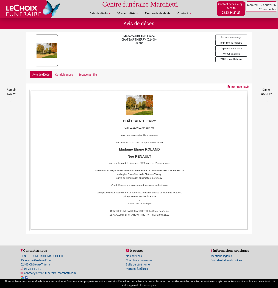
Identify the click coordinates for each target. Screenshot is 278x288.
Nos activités (127, 13)
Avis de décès (99, 13)
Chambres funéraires (139, 260)
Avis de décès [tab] (40, 74)
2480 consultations (231, 59)
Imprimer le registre (231, 42)
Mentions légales (221, 256)
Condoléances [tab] (64, 74)
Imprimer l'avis (238, 87)
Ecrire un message (231, 37)
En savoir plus (148, 285)
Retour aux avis (231, 53)
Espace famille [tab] (88, 74)
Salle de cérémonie (138, 264)
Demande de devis (157, 13)
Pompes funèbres (137, 268)
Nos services (134, 256)
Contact (184, 13)
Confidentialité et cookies (226, 260)
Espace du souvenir (231, 48)
